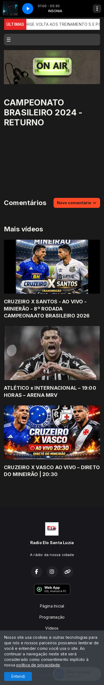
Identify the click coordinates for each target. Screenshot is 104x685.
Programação (52, 617)
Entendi (18, 676)
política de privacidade (38, 665)
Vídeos (52, 628)
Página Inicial (52, 606)
